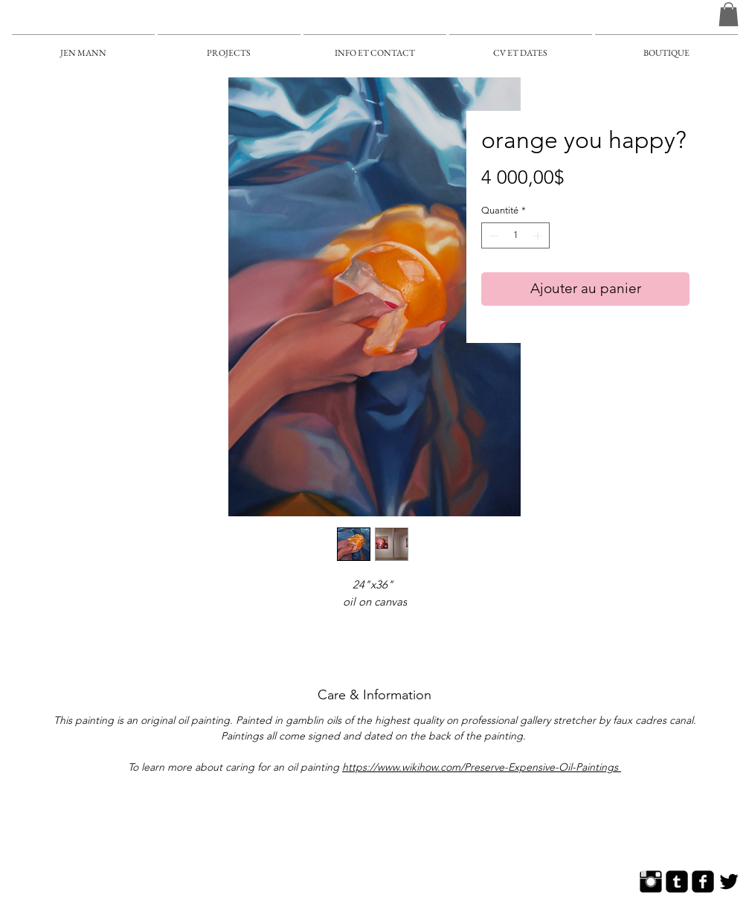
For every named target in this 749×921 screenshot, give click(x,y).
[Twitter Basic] (729, 881)
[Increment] (539, 235)
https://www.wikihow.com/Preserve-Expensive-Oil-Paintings (481, 767)
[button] (729, 14)
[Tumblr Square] (677, 881)
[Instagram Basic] (651, 881)
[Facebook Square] (703, 881)
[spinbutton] (515, 235)
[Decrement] (492, 235)
